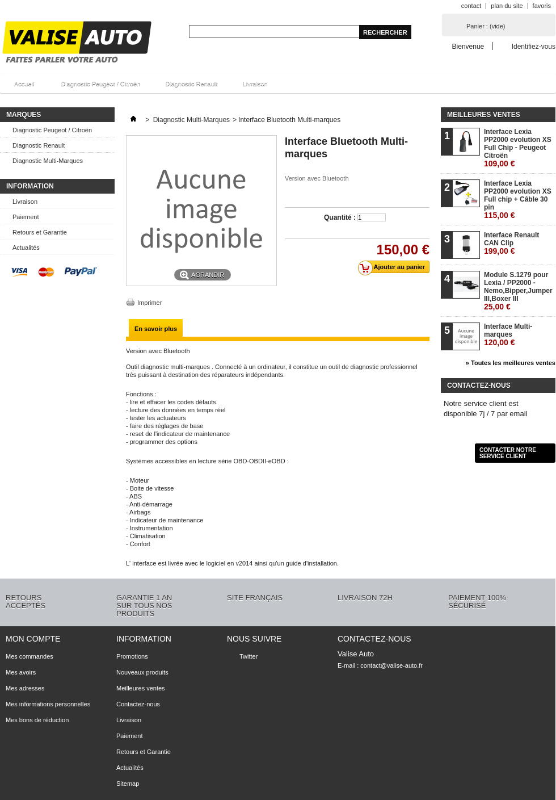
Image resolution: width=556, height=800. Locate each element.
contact (471, 5)
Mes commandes (29, 656)
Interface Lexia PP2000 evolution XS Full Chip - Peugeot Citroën (517, 147)
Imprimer (149, 302)
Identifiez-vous (533, 46)
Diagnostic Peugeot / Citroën (100, 83)
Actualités (26, 247)
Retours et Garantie (39, 232)
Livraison (255, 83)
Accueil (23, 86)
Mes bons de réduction (37, 720)
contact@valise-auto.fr (391, 665)
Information (30, 186)
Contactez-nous (138, 704)
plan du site (507, 5)
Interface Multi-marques (508, 334)
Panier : (485, 26)
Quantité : (340, 217)
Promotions (132, 656)
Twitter (248, 656)
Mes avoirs (21, 672)
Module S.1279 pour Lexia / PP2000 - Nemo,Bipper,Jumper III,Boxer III (518, 291)
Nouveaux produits (142, 672)
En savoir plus (155, 328)
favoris (542, 5)
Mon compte (33, 638)
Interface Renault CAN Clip (511, 243)
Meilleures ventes (483, 115)
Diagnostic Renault (191, 83)
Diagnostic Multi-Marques (47, 160)
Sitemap (127, 783)
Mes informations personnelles (48, 704)
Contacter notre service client (507, 453)
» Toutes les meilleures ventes (510, 362)
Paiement (25, 216)
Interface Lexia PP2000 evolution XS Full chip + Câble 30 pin (517, 199)
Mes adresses (25, 688)
